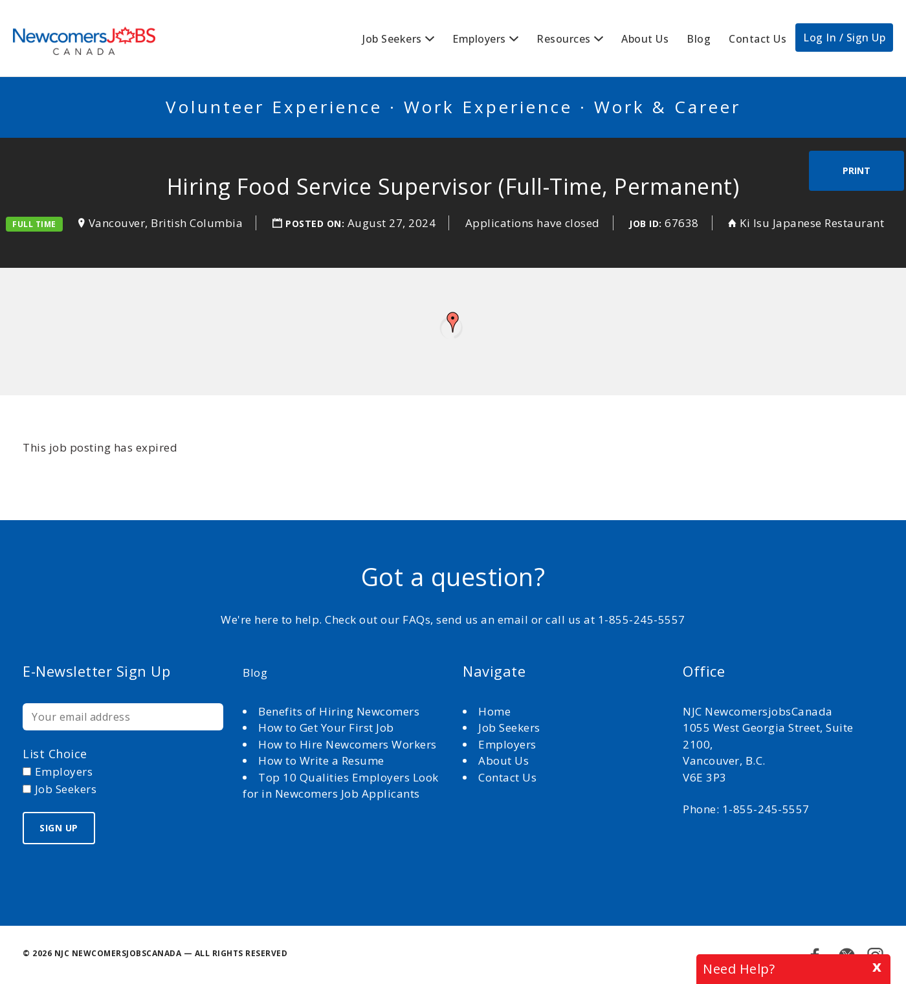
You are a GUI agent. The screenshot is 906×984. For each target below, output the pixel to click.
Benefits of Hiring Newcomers (338, 711)
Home (496, 711)
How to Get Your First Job (326, 727)
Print (856, 170)
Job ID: (645, 223)
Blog (699, 39)
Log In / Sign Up (844, 37)
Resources (563, 39)
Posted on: (316, 223)
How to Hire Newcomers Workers (347, 744)
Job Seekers (392, 39)
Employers (479, 39)
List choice (55, 753)
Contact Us (757, 39)
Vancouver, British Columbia (166, 222)
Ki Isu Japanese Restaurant (813, 222)
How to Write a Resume (321, 760)
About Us (644, 39)
